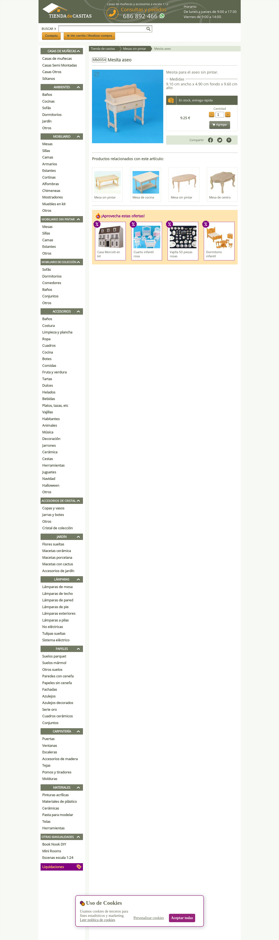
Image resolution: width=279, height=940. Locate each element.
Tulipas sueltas (53, 633)
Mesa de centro (220, 197)
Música (47, 432)
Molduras (49, 778)
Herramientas (53, 465)
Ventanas (49, 745)
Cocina (47, 352)
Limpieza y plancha (57, 332)
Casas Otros (51, 71)
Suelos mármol (54, 662)
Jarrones (49, 445)
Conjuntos (50, 296)
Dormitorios (51, 114)
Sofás (46, 107)
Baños (47, 94)
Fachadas (49, 689)
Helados (48, 392)
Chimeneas (51, 190)
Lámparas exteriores (58, 613)
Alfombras (50, 183)
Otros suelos (52, 669)
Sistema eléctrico (55, 640)
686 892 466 (140, 16)
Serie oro (49, 709)
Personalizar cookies (149, 918)
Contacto (51, 36)
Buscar (49, 29)
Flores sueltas (53, 544)
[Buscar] (148, 29)
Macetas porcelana (57, 557)
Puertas (48, 738)
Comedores (51, 282)
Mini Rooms (51, 851)
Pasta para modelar (57, 814)
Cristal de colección (57, 528)
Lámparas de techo (57, 593)
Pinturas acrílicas (55, 795)
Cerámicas (50, 808)
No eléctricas (52, 626)
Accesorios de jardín (58, 570)
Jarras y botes (53, 514)
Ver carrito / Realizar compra (89, 35)
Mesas (47, 144)
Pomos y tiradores (56, 772)
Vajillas (47, 412)
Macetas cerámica (56, 550)
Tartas (47, 378)
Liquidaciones (53, 866)
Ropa (46, 339)
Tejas (46, 765)
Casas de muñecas (57, 58)
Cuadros (49, 345)
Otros (46, 128)
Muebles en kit (54, 204)
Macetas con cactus (57, 564)
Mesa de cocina (143, 197)
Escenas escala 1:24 (57, 857)
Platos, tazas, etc (55, 405)
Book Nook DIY (54, 844)
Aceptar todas (182, 918)
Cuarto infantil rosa (144, 254)
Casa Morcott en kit (108, 254)
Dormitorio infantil (214, 254)
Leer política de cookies (97, 920)
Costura (48, 325)
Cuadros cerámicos (57, 716)
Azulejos (49, 696)
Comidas (49, 365)
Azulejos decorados (57, 702)
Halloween (50, 485)
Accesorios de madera (60, 758)
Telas (46, 821)
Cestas (47, 458)
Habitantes (51, 418)
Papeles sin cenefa (57, 682)
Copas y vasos (53, 508)
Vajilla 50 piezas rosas (181, 254)
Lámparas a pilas (55, 620)
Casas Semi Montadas (59, 65)
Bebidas (48, 398)
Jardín (46, 121)
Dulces (47, 385)
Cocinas (48, 101)
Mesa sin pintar (105, 197)
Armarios (49, 164)
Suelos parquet (54, 656)
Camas (47, 157)
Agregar (219, 124)
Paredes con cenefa (58, 676)
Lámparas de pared (57, 600)
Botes (46, 358)
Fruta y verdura (54, 372)
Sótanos (48, 78)
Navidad (48, 478)
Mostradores (52, 197)
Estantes (49, 170)
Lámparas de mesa (57, 586)
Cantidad (219, 108)
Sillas (46, 150)
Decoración (51, 438)
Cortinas (49, 177)
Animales (49, 425)
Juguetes (49, 472)
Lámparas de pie (55, 606)
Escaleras (49, 752)
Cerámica (49, 452)
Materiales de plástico (59, 801)
